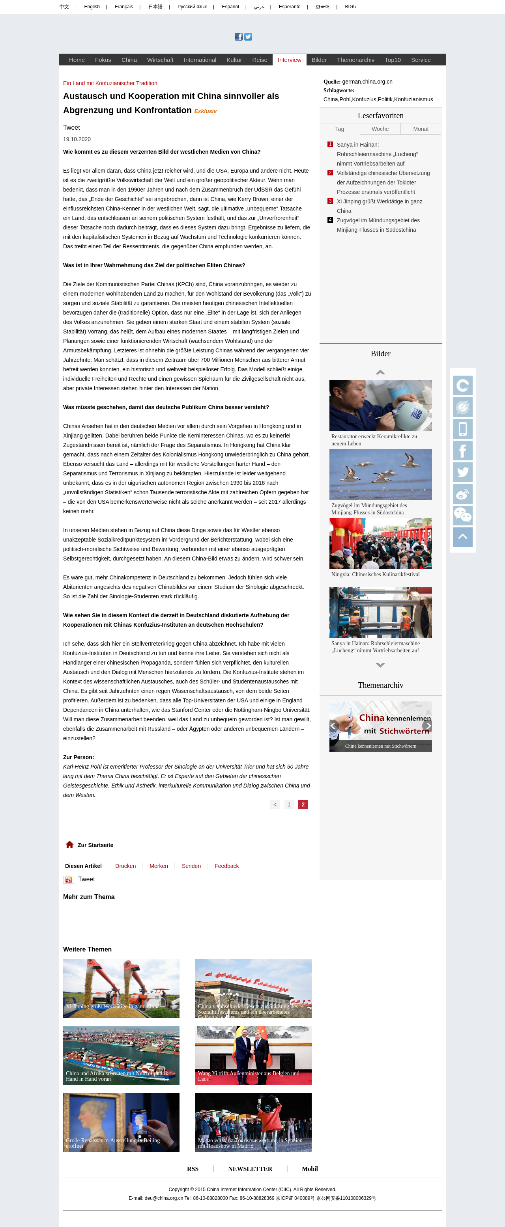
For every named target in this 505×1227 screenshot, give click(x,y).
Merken (159, 866)
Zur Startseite (95, 845)
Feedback (227, 866)
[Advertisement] (141, 920)
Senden (191, 866)
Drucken (125, 866)
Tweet (71, 127)
